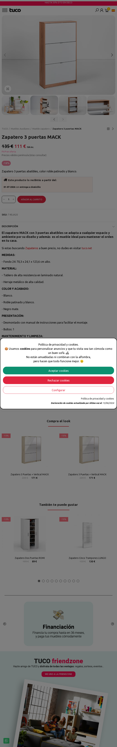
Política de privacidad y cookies (97, 398)
